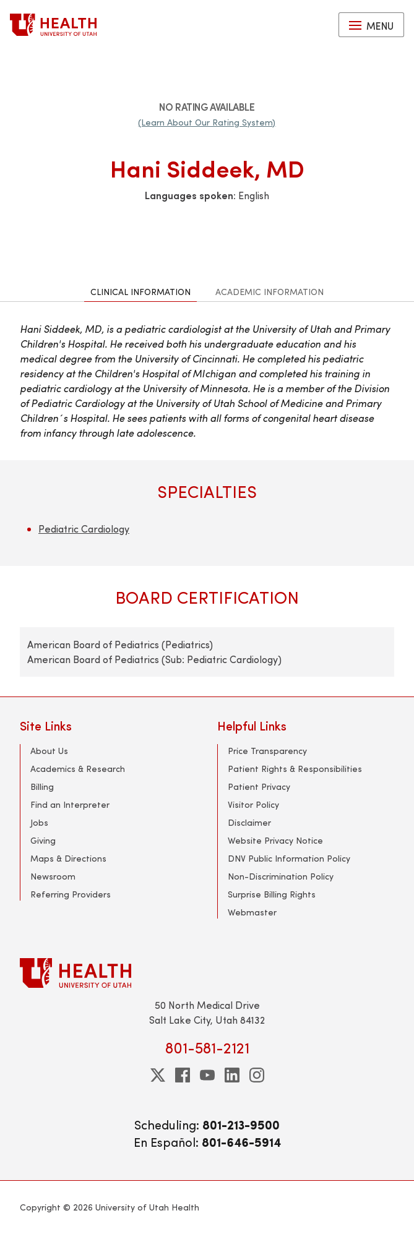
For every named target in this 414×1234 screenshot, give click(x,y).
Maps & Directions (68, 858)
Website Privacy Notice (275, 840)
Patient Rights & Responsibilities (295, 768)
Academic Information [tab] (269, 292)
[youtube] (207, 1075)
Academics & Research (77, 768)
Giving (43, 840)
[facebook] (182, 1075)
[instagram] (256, 1075)
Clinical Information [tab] (140, 292)
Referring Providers (70, 894)
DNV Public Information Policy (289, 858)
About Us (49, 750)
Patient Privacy (259, 786)
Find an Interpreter (70, 804)
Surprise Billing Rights (272, 894)
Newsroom (52, 876)
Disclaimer (249, 822)
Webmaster (252, 912)
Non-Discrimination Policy (281, 876)
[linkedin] (232, 1075)
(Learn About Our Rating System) (206, 122)
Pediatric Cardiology (83, 528)
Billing (42, 786)
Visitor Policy (253, 804)
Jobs (39, 822)
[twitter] (157, 1075)
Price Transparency (267, 750)
